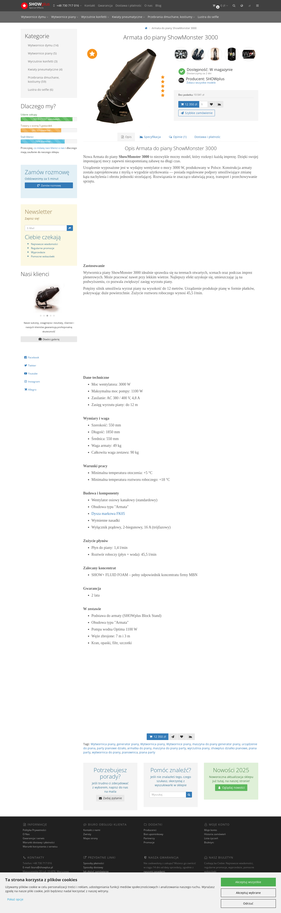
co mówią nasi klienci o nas (49, 147)
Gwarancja (105, 5)
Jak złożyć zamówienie (96, 871)
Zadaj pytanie (110, 798)
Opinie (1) (178, 137)
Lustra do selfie (208, 17)
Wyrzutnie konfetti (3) (42, 61)
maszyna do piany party (169, 748)
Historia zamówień (215, 834)
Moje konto (210, 830)
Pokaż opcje (15, 899)
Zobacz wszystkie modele (201, 82)
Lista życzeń (211, 838)
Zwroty (87, 834)
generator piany (128, 744)
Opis (126, 137)
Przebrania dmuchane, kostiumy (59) (43, 79)
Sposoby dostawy (93, 867)
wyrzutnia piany (198, 748)
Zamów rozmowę (49, 185)
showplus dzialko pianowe (229, 748)
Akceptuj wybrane (248, 893)
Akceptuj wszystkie (248, 882)
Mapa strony (90, 838)
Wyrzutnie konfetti (95, 17)
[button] (220, 5)
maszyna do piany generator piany (216, 744)
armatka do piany (139, 748)
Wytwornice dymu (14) (43, 45)
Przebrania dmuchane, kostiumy (171, 17)
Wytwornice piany (64, 17)
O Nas (26, 834)
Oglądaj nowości (231, 787)
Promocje (149, 842)
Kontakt (90, 5)
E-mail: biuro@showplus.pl (38, 867)
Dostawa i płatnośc (128, 5)
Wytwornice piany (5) (42, 53)
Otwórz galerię (49, 339)
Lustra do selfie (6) (40, 90)
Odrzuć (248, 903)
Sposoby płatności (93, 863)
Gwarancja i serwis (33, 838)
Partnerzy (149, 838)
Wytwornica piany (103, 744)
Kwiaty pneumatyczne (128, 17)
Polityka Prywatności (34, 830)
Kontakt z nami (91, 830)
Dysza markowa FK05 (108, 514)
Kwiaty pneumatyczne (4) (45, 69)
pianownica (130, 752)
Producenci (150, 830)
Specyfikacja (150, 137)
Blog (158, 5)
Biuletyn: (209, 842)
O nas (148, 5)
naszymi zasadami (154, 871)
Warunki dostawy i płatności (39, 842)
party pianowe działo (111, 748)
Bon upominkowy (153, 834)
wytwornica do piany (106, 752)
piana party (147, 752)
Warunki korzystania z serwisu (40, 846)
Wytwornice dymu (34, 17)
